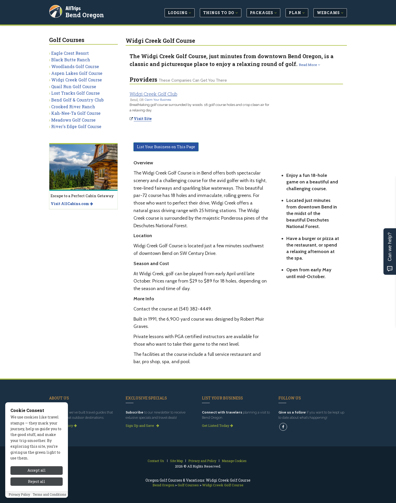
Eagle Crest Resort (70, 53)
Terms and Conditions (49, 494)
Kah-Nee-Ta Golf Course (76, 113)
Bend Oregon (85, 14)
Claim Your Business (158, 99)
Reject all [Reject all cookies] (36, 481)
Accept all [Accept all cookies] (36, 470)
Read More (309, 64)
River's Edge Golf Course (76, 126)
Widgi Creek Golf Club (153, 94)
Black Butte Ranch (70, 59)
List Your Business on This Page (166, 146)
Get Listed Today (217, 425)
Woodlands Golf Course (75, 66)
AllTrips (73, 7)
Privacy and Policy (202, 461)
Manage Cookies (234, 461)
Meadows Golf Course (73, 120)
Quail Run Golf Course (73, 86)
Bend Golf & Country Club (77, 100)
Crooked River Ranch (73, 106)
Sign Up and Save (142, 425)
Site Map (176, 461)
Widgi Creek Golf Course (76, 79)
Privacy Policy (19, 494)
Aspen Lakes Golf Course (76, 73)
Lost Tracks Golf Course (75, 93)
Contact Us (156, 461)
